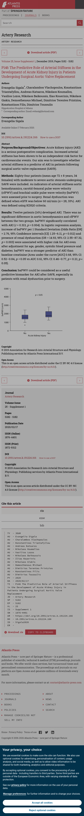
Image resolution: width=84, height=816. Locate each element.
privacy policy (18, 785)
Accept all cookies (42, 802)
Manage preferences (14, 794)
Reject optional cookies (42, 810)
